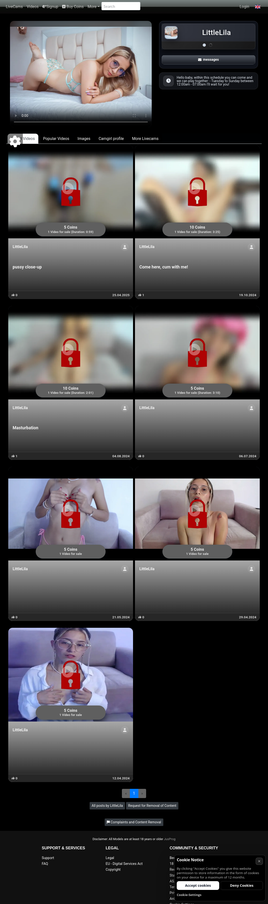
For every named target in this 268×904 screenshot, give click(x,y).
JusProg (170, 839)
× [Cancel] (259, 861)
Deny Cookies (241, 885)
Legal (110, 858)
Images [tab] (83, 138)
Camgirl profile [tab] (111, 138)
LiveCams (14, 6)
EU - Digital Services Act (124, 864)
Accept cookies (198, 885)
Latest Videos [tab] (23, 138)
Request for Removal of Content (152, 806)
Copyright (113, 870)
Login (244, 6)
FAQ (45, 864)
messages (208, 59)
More (92, 6)
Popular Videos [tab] (56, 138)
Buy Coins (73, 6)
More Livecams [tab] (145, 138)
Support (48, 858)
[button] (257, 7)
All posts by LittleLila (107, 806)
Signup (50, 6)
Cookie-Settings (189, 895)
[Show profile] (125, 247)
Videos (33, 6)
